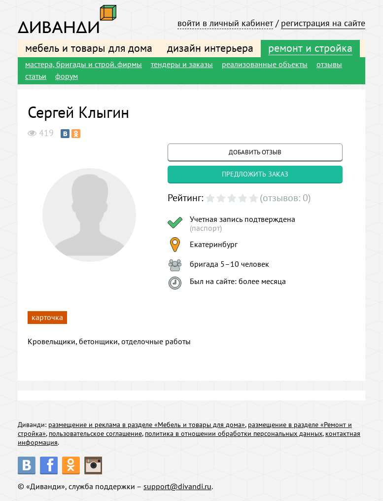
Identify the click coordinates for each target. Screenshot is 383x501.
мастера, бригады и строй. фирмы (83, 64)
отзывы (329, 64)
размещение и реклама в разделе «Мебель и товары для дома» (146, 424)
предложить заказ (255, 174)
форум (66, 76)
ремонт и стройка (310, 48)
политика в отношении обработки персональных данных (233, 433)
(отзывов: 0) (285, 197)
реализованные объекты (265, 64)
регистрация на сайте (323, 23)
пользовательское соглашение (95, 433)
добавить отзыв (255, 152)
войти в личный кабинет (225, 23)
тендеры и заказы (182, 64)
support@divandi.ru (177, 486)
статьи (35, 76)
